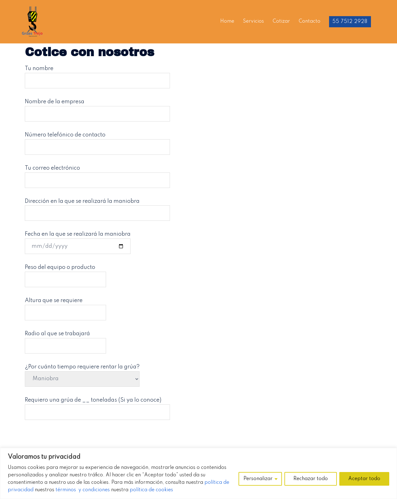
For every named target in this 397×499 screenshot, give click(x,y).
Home (227, 21)
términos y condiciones (83, 490)
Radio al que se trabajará (65, 339)
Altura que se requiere (65, 306)
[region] (198, 473)
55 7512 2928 (350, 21)
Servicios (253, 21)
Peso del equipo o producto (65, 273)
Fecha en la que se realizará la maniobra (78, 240)
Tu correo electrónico (97, 174)
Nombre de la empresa (97, 107)
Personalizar (258, 478)
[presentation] (72, 441)
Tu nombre (97, 74)
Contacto (309, 21)
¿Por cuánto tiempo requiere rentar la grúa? (82, 372)
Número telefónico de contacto (97, 140)
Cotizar (281, 21)
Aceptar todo (364, 478)
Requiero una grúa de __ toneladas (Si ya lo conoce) (97, 406)
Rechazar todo (310, 478)
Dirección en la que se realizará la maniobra (97, 207)
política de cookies (151, 490)
